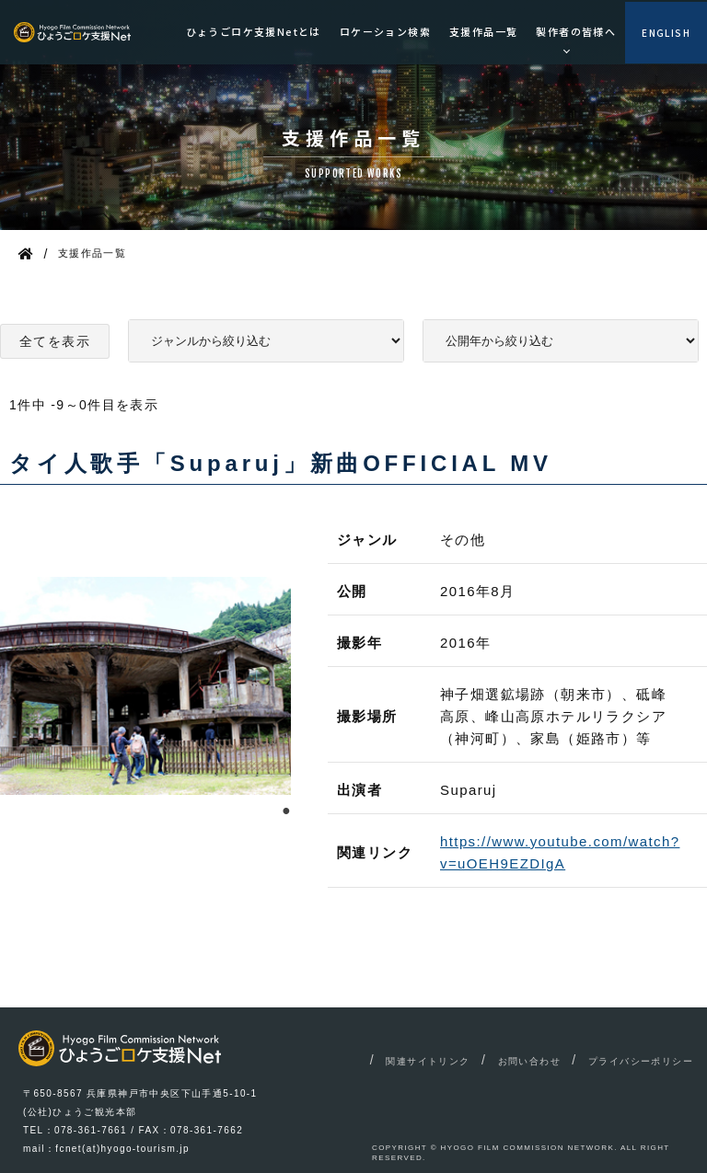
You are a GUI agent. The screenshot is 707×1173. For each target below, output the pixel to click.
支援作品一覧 (483, 31)
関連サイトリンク (427, 1061)
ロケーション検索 (385, 31)
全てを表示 (54, 341)
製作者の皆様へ (576, 31)
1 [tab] (286, 808)
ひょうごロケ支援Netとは (253, 31)
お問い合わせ (529, 1061)
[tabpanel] (145, 686)
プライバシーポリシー (640, 1061)
